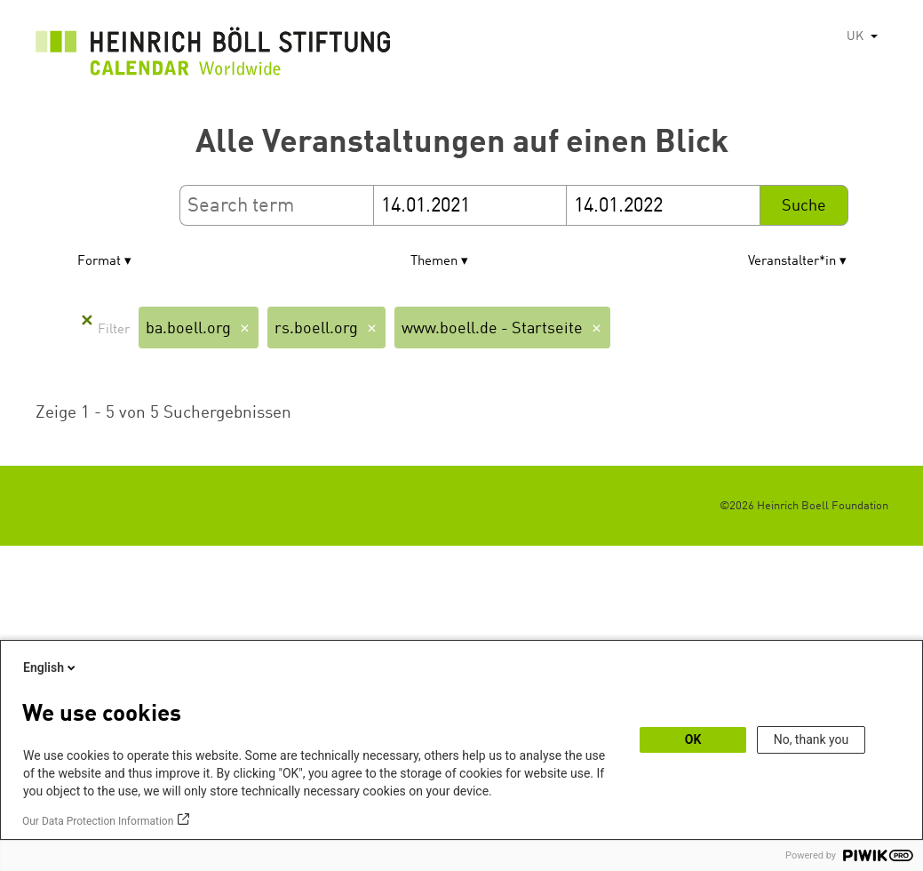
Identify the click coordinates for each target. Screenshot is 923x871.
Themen (434, 261)
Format (99, 261)
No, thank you (811, 739)
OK (693, 739)
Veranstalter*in (792, 261)
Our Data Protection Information (97, 821)
